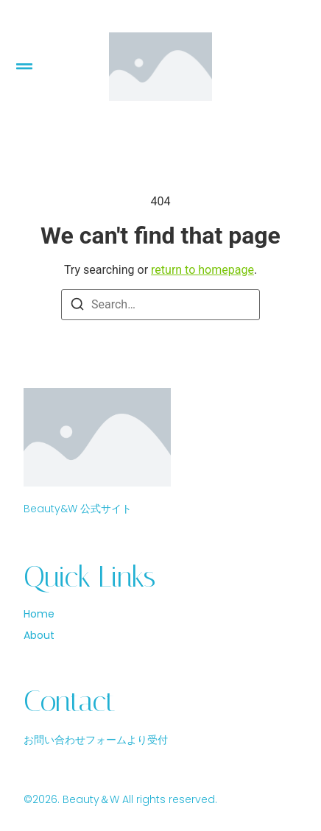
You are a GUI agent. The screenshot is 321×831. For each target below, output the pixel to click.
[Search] (77, 306)
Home (39, 614)
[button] (24, 66)
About (39, 635)
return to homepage (202, 270)
